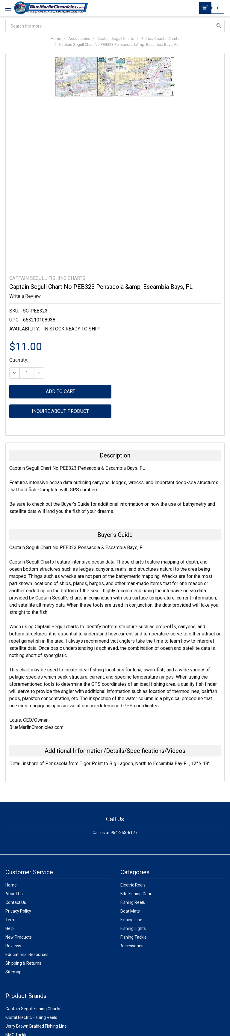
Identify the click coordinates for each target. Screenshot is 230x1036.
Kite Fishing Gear (136, 894)
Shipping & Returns (23, 963)
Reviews (13, 946)
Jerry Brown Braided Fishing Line (36, 1026)
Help (9, 928)
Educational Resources (27, 954)
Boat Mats (130, 911)
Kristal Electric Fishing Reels (31, 1017)
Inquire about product (60, 411)
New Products (18, 937)
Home (11, 885)
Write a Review (25, 296)
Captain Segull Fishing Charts (32, 1009)
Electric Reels (133, 885)
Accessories (131, 946)
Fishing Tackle (133, 937)
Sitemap (13, 972)
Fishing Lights (133, 928)
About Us (14, 894)
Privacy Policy (18, 911)
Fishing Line (131, 920)
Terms (11, 920)
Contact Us (15, 902)
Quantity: (18, 360)
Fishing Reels (132, 902)
